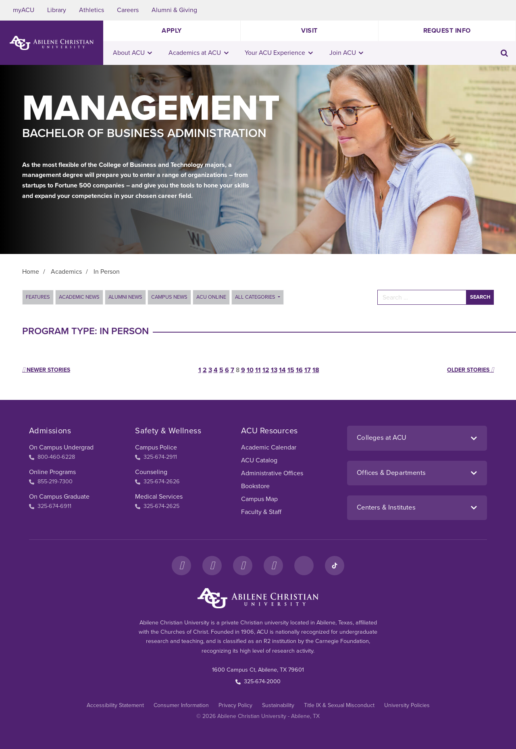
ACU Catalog (259, 460)
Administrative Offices (272, 473)
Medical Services (159, 497)
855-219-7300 (51, 481)
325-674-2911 (156, 457)
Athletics (91, 10)
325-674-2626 (157, 481)
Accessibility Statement (115, 705)
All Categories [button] (256, 297)
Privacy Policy (235, 705)
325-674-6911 (50, 506)
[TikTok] (334, 565)
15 (290, 370)
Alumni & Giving (174, 10)
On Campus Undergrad (61, 447)
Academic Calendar (268, 447)
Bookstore (255, 486)
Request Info (447, 31)
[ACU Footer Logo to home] (258, 598)
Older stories (470, 369)
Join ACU (346, 53)
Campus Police (156, 447)
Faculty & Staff (261, 512)
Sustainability (278, 705)
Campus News (169, 297)
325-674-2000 (258, 681)
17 (307, 370)
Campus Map (259, 499)
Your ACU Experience (279, 53)
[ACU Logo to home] (52, 43)
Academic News (79, 297)
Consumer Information (181, 705)
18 (315, 370)
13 (274, 370)
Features (38, 297)
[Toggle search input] (504, 53)
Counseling (151, 472)
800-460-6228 (52, 457)
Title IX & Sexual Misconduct (339, 705)
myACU (23, 10)
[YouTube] (273, 565)
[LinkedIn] (304, 565)
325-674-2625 (157, 506)
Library (56, 10)
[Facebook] (181, 565)
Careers (128, 10)
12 (265, 370)
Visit (309, 31)
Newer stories (46, 369)
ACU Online (211, 297)
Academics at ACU (199, 53)
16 (299, 370)
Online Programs (52, 472)
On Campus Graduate (59, 497)
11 (258, 370)
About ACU (132, 53)
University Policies (407, 705)
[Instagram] (212, 565)
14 (282, 370)
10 (250, 370)
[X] (242, 565)
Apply (172, 31)
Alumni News (125, 297)
